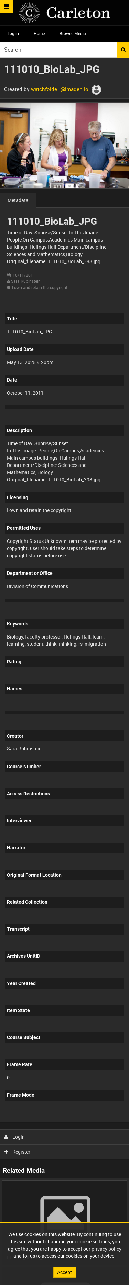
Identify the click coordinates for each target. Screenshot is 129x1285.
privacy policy (106, 1248)
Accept (64, 1272)
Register (17, 1151)
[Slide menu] (6, 6)
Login (14, 1137)
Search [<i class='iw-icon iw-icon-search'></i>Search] (123, 49)
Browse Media (73, 33)
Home (39, 33)
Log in (13, 33)
